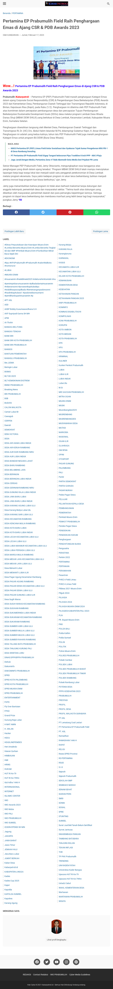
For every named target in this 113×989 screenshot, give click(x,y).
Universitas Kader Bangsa (70, 870)
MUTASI (62, 428)
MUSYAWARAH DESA (68, 423)
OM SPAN (63, 450)
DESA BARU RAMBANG (14, 465)
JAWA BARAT (10, 840)
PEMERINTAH (65, 512)
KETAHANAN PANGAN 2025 (71, 298)
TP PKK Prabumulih (67, 856)
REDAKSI (27, 974)
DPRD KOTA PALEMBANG (15, 680)
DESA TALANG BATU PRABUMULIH (20, 644)
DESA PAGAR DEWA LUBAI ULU (18, 590)
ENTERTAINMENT (12, 697)
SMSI (61, 798)
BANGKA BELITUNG (13, 327)
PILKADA (63, 597)
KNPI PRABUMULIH (67, 303)
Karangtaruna (65, 254)
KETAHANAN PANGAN (69, 294)
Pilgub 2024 (64, 593)
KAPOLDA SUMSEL (13, 894)
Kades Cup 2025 (11, 881)
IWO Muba (9, 809)
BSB (6, 398)
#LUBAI (7, 270)
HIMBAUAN (9, 755)
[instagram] (66, 962)
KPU (61, 347)
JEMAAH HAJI (10, 849)
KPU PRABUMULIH (67, 352)
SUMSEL (62, 821)
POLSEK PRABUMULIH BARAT (72, 669)
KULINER (63, 361)
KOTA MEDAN (65, 334)
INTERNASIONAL (12, 787)
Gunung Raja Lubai (13, 720)
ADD (6, 304)
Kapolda (8, 889)
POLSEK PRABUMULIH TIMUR (72, 673)
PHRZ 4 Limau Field (67, 584)
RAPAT (62, 745)
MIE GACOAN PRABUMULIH (71, 392)
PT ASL (62, 718)
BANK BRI (8, 336)
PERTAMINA (64, 562)
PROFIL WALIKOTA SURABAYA (72, 713)
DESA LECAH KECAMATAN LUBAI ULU (21, 537)
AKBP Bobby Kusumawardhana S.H (20, 309)
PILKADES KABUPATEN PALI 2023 (74, 611)
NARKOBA (63, 432)
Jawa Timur (9, 845)
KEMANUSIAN (65, 280)
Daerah (7, 425)
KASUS (62, 262)
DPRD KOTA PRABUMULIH (16, 684)
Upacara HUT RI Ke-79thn (70, 879)
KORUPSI (63, 325)
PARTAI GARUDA (66, 486)
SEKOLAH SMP (65, 780)
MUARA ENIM (65, 401)
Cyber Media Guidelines (79, 974)
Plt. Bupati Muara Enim (69, 620)
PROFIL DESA (65, 709)
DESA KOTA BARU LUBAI (15, 528)
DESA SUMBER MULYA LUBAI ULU (19, 635)
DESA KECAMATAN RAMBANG (18, 519)
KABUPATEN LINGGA (13, 872)
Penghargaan (65, 539)
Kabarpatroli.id (11, 867)
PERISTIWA (64, 553)
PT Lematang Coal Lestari (70, 722)
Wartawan (63, 892)
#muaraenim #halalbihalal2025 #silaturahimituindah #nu (30, 279)
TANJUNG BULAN (67, 843)
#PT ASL (8, 300)
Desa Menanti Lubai (13, 568)
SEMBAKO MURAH (67, 785)
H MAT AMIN (10, 724)
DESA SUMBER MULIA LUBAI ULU (19, 630)
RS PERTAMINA (66, 758)
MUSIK (62, 405)
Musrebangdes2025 (68, 410)
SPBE (61, 812)
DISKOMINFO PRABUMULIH (17, 671)
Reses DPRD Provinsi (68, 754)
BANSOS (8, 349)
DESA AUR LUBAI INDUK (15, 456)
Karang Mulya (65, 245)
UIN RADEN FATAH (67, 865)
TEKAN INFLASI (66, 847)
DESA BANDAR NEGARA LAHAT (18, 461)
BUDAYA (8, 403)
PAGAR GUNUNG (66, 463)
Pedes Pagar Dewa (67, 495)
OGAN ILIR (63, 441)
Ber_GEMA (9, 363)
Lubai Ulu (63, 383)
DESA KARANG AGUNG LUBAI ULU (19, 505)
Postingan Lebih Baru (14, 231)
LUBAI (61, 370)
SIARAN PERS (65, 794)
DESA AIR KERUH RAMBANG (17, 447)
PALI (61, 472)
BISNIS (7, 371)
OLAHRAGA (64, 446)
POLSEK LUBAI (65, 664)
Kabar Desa (9, 863)
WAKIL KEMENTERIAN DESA (71, 888)
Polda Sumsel (65, 638)
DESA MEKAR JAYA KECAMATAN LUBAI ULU (24, 559)
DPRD (7, 675)
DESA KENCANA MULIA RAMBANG (20, 523)
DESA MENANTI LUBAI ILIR (16, 572)
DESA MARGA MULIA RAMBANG (19, 555)
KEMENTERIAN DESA (68, 285)
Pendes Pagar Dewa (68, 526)
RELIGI (62, 749)
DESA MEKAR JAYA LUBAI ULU (18, 563)
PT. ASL (62, 731)
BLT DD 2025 (10, 376)
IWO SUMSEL (10, 822)
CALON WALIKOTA (12, 407)
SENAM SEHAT (65, 789)
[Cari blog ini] (108, 3)
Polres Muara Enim (67, 651)
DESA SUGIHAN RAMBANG (16, 608)
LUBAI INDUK (65, 379)
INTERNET (9, 791)
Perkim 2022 (64, 557)
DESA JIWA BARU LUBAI (15, 497)
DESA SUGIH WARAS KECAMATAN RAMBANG (24, 604)
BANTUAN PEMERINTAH (15, 354)
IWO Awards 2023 (12, 805)
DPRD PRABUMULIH (13, 693)
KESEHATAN (64, 289)
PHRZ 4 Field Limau (67, 579)
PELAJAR (63, 499)
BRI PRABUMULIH (12, 394)
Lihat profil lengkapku (56, 940)
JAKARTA (8, 836)
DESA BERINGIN (11, 474)
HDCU (7, 738)
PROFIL (62, 705)
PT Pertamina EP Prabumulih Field (74, 727)
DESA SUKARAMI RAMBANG (17, 622)
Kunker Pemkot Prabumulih (71, 365)
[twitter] (43, 212)
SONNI (62, 803)
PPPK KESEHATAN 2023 (69, 691)
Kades (7, 876)
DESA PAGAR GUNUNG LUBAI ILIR (19, 595)
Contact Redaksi (40, 974)
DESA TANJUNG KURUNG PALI (18, 648)
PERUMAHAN (65, 571)
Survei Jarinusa (66, 830)
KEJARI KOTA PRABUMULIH (71, 276)
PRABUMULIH (65, 696)
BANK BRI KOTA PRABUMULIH (18, 340)
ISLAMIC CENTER (12, 796)
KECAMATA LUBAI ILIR (69, 267)
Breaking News (11, 389)
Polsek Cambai (65, 660)
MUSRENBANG (65, 414)
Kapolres (8, 898)
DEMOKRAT (9, 430)
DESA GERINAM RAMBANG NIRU (19, 488)
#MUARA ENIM (11, 275)
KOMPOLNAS (65, 316)
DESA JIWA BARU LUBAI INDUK (18, 501)
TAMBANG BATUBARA (69, 838)
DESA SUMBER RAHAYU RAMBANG (20, 639)
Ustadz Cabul (65, 883)
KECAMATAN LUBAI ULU (70, 271)
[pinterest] (70, 212)
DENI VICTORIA (11, 434)
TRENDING (64, 861)
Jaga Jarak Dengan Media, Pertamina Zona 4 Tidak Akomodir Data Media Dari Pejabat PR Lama (54, 160)
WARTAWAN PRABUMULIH (71, 897)
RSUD (61, 763)
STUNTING (63, 816)
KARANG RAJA (65, 249)
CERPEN (8, 421)
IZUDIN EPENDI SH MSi (14, 827)
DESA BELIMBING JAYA (14, 470)
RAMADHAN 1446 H (68, 740)
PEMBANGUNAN (66, 508)
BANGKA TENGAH (12, 331)
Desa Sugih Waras (12, 599)
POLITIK (62, 646)
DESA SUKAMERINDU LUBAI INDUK (20, 613)
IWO (6, 800)
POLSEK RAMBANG (67, 678)
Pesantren (63, 575)
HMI (6, 760)
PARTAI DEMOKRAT (67, 481)
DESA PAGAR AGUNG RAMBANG (19, 581)
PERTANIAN (64, 566)
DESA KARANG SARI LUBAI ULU (18, 514)
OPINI (61, 454)
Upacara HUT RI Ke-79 (69, 874)
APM (6, 318)
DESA (6, 438)
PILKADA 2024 (65, 602)
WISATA (62, 901)
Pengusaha (64, 548)
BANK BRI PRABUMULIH (15, 345)
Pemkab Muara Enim (68, 517)
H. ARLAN (8, 729)
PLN (61, 615)
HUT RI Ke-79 (10, 773)
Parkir (61, 477)
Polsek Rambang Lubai (69, 682)
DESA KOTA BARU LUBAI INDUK (18, 532)
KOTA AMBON (65, 329)
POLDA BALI (64, 629)
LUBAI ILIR (63, 374)
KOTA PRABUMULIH (68, 338)
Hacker (7, 733)
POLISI (62, 642)
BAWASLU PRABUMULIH (15, 358)
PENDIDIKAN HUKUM (68, 535)
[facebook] (16, 212)
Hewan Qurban (11, 751)
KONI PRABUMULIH (68, 320)
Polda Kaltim (64, 633)
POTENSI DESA (65, 687)
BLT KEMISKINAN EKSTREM (17, 380)
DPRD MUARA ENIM (13, 689)
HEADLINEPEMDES (13, 742)
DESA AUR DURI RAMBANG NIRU (19, 452)
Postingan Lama (100, 231)
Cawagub (8, 416)
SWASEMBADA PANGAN (70, 834)
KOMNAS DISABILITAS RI (70, 312)
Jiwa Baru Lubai (11, 854)
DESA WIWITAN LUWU (14, 653)
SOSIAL (62, 807)
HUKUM (8, 769)
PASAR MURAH (65, 490)
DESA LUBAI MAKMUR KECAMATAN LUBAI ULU (25, 546)
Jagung (7, 831)
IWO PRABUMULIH (12, 818)
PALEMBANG (65, 468)
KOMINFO (63, 307)
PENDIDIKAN (64, 530)
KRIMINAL (63, 356)
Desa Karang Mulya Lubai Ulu (17, 510)
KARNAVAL (64, 258)
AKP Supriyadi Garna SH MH (17, 313)
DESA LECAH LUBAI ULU (15, 541)
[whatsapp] (96, 212)
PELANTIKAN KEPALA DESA (71, 504)
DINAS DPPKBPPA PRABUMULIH (19, 657)
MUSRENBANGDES (67, 419)
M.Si (61, 387)
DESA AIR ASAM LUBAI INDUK (17, 443)
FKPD (7, 702)
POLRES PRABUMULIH (69, 655)
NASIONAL (64, 437)
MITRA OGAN (65, 396)
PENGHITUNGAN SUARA (70, 544)
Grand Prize (9, 715)
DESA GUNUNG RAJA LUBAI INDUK (20, 492)
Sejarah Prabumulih (67, 776)
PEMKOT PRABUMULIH (69, 521)
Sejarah (62, 771)
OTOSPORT (64, 459)
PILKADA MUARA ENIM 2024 (72, 606)
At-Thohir (8, 322)
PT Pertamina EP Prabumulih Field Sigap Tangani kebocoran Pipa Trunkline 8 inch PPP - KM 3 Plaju (56, 155)
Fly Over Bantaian (12, 706)
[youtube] (56, 962)
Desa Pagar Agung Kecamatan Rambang (22, 577)
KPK (61, 343)
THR (61, 852)
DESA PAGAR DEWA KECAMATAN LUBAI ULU (24, 586)
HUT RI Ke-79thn (11, 778)
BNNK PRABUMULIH (13, 385)
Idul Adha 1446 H (12, 782)
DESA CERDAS (10, 483)
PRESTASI (63, 700)
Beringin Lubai (10, 367)
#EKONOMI (9, 258)
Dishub (7, 662)
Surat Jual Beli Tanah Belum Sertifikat (75, 825)
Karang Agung (10, 903)
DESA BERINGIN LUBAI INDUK (17, 479)
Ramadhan (64, 736)
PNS (61, 624)
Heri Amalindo (10, 747)
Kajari (7, 885)
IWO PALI (8, 814)
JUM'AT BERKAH (11, 858)
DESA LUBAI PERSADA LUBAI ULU (19, 550)
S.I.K (61, 767)
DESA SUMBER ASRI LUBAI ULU (18, 626)
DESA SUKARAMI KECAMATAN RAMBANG (23, 617)
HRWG (7, 764)
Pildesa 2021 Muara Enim (70, 588)
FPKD (7, 711)
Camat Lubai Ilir (11, 412)
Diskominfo (9, 666)
